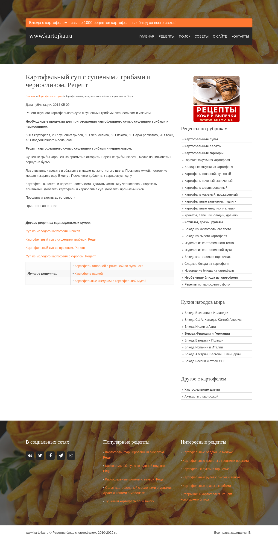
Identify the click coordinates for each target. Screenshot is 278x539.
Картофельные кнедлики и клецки (210, 207)
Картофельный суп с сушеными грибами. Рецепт (62, 239)
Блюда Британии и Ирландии (206, 312)
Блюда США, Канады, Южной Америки (214, 319)
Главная (146, 36)
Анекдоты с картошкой (202, 396)
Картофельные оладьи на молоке (208, 451)
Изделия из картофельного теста (209, 242)
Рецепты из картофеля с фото (207, 284)
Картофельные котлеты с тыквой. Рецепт (136, 478)
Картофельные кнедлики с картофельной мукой (111, 280)
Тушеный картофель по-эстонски (130, 500)
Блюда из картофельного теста (208, 228)
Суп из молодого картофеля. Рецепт (53, 230)
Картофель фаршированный (206, 187)
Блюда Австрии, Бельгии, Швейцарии (213, 353)
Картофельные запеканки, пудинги (211, 201)
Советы (201, 36)
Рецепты (166, 36)
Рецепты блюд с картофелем (75, 532)
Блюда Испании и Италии (204, 346)
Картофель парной (89, 273)
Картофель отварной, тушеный (208, 173)
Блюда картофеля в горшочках (208, 256)
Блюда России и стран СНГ (205, 360)
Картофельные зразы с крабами (207, 485)
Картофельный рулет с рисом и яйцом (211, 476)
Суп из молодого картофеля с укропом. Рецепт (61, 256)
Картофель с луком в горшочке (206, 468)
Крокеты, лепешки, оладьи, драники (212, 214)
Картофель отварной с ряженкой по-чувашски (109, 265)
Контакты (239, 36)
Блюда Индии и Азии (200, 326)
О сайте (219, 36)
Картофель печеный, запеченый (209, 180)
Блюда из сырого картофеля (206, 235)
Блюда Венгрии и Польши (204, 340)
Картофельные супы (51, 95)
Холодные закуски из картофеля (209, 166)
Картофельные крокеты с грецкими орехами (216, 460)
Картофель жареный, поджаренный (211, 194)
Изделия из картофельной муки (208, 249)
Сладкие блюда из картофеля (207, 263)
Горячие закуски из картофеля (207, 159)
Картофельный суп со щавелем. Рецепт (56, 247)
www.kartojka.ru (51, 35)
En (250, 532)
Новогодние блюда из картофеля (209, 270)
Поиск (184, 36)
